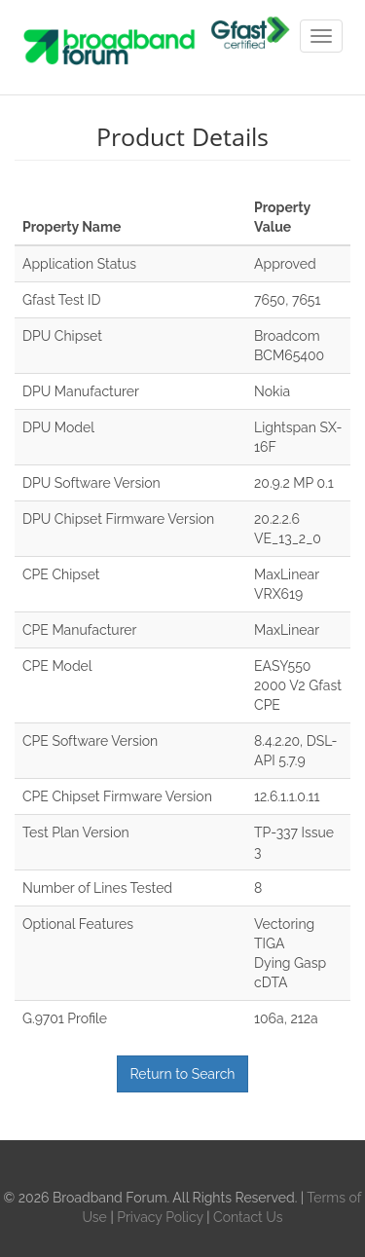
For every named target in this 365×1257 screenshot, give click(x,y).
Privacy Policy (161, 1217)
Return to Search (182, 1074)
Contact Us (247, 1217)
